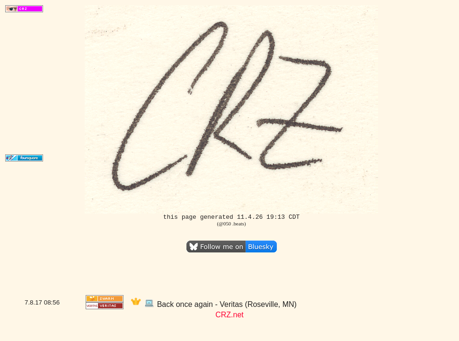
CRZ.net (229, 315)
